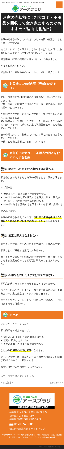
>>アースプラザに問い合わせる (17, 376)
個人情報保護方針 (18, 428)
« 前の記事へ (7, 382)
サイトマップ (38, 428)
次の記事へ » (56, 382)
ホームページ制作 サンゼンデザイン (51, 447)
